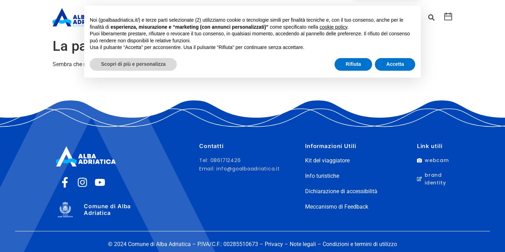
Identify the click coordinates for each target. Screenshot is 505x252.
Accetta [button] (395, 233)
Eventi (285, 17)
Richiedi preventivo (351, 17)
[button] (431, 17)
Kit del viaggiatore (327, 160)
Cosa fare (160, 17)
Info (309, 17)
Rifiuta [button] (353, 233)
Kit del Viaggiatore (213, 17)
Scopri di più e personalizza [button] (133, 233)
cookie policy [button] (333, 195)
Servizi (257, 17)
